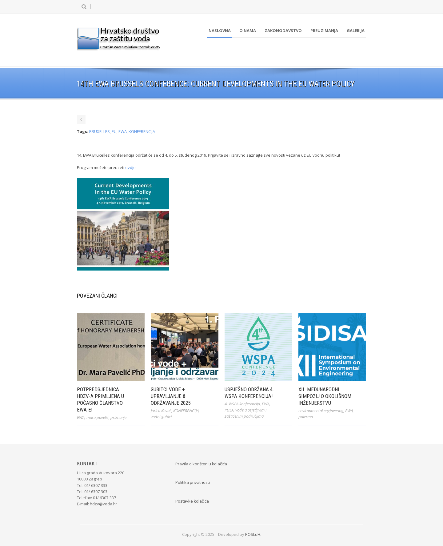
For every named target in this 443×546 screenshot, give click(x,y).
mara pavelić (97, 417)
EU (114, 131)
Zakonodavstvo (283, 30)
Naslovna (220, 30)
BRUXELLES (99, 131)
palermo (305, 417)
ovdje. (131, 167)
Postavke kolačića (192, 501)
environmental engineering (320, 410)
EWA (122, 131)
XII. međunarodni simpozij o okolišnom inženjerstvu (324, 396)
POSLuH (252, 534)
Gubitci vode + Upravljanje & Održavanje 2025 (170, 396)
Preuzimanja (324, 30)
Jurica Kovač (161, 410)
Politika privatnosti (192, 482)
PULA (229, 410)
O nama (247, 30)
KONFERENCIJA (142, 131)
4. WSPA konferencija (242, 404)
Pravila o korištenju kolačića (201, 464)
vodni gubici (161, 417)
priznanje (118, 417)
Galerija (356, 30)
